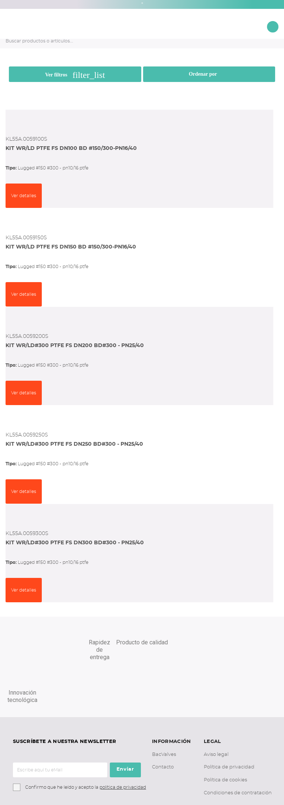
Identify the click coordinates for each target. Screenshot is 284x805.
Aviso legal (216, 711)
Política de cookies (225, 737)
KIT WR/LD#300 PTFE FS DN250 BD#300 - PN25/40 (74, 444)
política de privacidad (122, 744)
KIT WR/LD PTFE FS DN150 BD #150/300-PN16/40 (71, 247)
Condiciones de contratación (238, 750)
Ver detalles (23, 195)
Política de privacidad (229, 724)
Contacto (163, 724)
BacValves (164, 711)
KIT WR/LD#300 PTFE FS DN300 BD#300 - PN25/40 (75, 542)
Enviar (125, 726)
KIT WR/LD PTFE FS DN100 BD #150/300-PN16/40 (71, 148)
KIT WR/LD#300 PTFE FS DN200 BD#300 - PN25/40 (75, 345)
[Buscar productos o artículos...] (132, 40)
